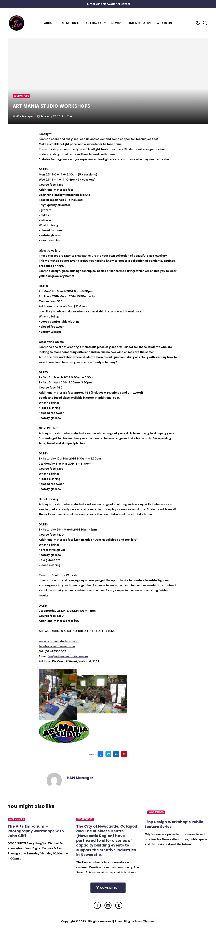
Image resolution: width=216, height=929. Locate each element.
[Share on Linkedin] (116, 754)
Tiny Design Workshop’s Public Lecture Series (174, 824)
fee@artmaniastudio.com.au (68, 656)
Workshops (21, 96)
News (115, 23)
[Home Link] (16, 23)
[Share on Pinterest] (124, 754)
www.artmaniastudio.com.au (59, 641)
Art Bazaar (94, 23)
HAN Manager (24, 116)
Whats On (164, 23)
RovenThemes (144, 921)
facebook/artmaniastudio (57, 646)
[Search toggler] (204, 22)
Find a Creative (140, 23)
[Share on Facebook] (100, 754)
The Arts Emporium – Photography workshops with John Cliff (36, 831)
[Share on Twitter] (108, 754)
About (49, 23)
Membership (71, 23)
